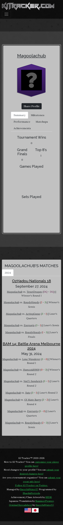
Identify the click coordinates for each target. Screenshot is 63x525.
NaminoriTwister (44, 501)
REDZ (48, 497)
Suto (27, 392)
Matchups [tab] (42, 121)
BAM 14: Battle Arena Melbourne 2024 (31, 346)
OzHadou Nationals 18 (31, 281)
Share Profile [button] (32, 106)
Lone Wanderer (31, 359)
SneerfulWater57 (29, 489)
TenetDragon (34, 291)
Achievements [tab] (22, 128)
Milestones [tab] (37, 115)
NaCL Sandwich (32, 381)
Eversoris (29, 325)
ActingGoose (33, 313)
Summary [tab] (19, 115)
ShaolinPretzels (31, 493)
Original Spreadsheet (20, 505)
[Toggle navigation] (6, 14)
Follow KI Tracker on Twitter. (31, 485)
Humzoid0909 (31, 369)
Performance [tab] (22, 121)
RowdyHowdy (31, 302)
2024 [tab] (8, 272)
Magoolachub (31, 55)
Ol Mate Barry (32, 399)
